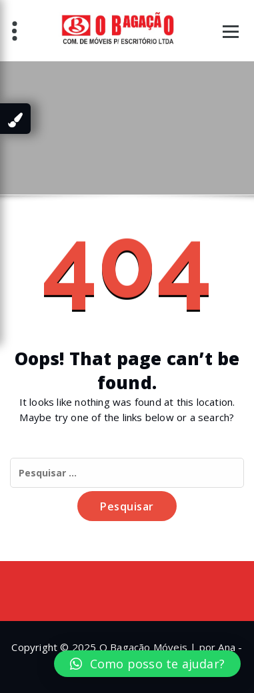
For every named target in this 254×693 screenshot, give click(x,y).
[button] (147, 663)
